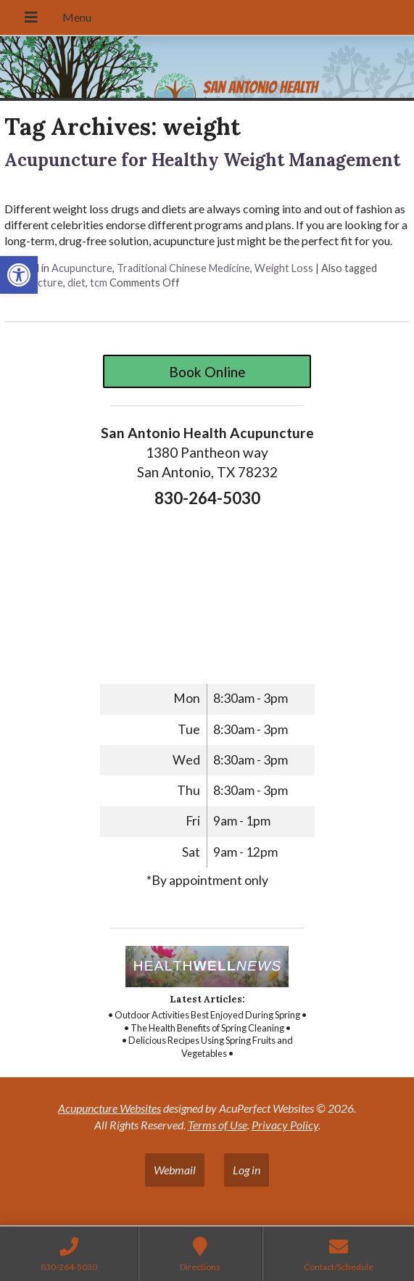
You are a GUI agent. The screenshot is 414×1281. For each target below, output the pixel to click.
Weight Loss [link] (283, 268)
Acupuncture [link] (81, 268)
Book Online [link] (207, 371)
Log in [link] (246, 1170)
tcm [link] (98, 282)
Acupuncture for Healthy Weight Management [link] (202, 160)
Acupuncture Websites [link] (109, 1108)
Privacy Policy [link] (285, 1125)
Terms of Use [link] (217, 1125)
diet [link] (76, 282)
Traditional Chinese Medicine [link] (183, 268)
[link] (19, 275)
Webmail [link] (175, 1170)
